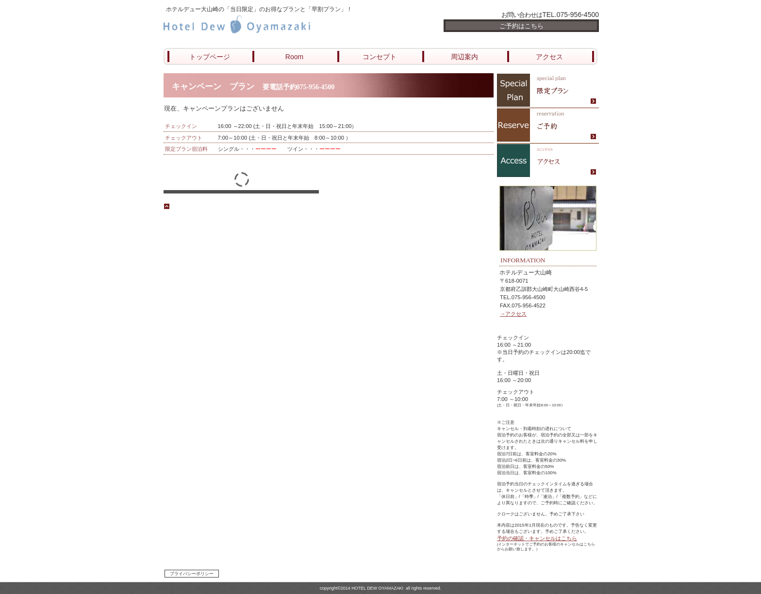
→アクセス (513, 314)
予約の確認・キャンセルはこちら (537, 538)
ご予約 (548, 126)
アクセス (548, 161)
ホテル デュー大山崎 (278, 25)
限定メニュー (548, 90)
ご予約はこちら (521, 26)
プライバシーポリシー (192, 573)
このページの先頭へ (190, 206)
